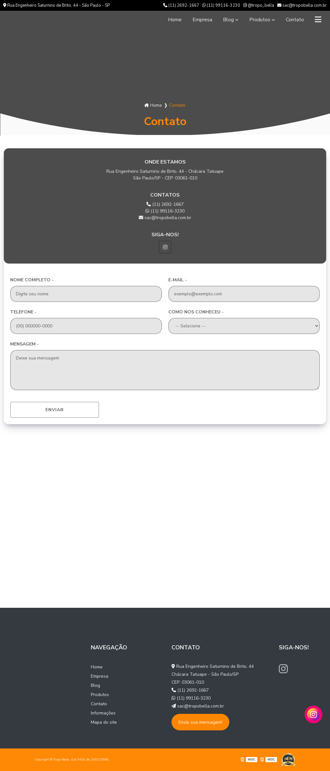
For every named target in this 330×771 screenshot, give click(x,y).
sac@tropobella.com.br (302, 5)
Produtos (259, 19)
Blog (228, 19)
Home (175, 19)
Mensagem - (24, 344)
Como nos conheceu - (196, 312)
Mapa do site (104, 722)
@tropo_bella (258, 5)
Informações (103, 713)
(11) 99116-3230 (221, 5)
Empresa (202, 19)
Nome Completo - (32, 280)
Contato (295, 19)
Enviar (54, 410)
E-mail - (177, 280)
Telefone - (23, 312)
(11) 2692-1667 (181, 5)
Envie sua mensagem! (200, 722)
